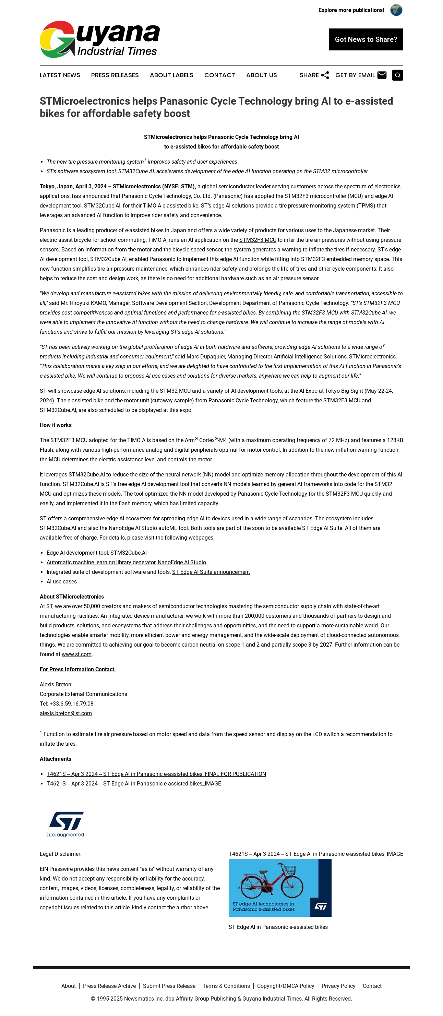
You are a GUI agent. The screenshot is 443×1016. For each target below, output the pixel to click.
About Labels (171, 75)
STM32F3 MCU (257, 240)
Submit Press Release (169, 986)
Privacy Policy (339, 986)
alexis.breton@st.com (66, 713)
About (68, 986)
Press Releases (115, 75)
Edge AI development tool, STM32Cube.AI (97, 553)
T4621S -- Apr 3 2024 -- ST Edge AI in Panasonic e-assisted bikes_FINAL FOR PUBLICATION (156, 774)
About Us (261, 75)
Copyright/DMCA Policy (285, 986)
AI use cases (62, 581)
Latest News (60, 75)
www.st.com (77, 654)
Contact (219, 75)
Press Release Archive (109, 986)
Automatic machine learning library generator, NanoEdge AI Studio (126, 562)
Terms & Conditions (226, 986)
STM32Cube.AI (102, 205)
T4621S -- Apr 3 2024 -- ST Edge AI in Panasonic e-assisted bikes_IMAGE (134, 783)
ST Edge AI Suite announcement (211, 572)
